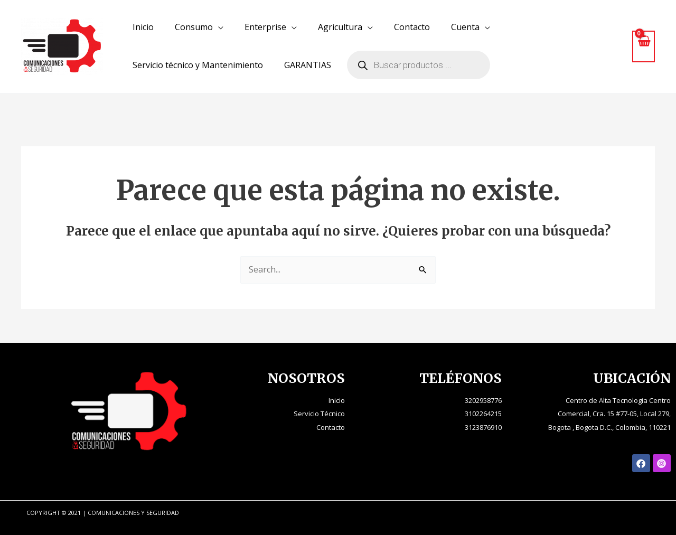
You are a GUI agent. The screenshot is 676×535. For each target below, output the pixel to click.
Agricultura (340, 27)
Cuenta (465, 27)
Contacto (412, 27)
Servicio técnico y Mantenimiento (198, 65)
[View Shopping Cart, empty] (643, 46)
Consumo (194, 27)
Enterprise (265, 27)
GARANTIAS (307, 65)
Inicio (143, 27)
